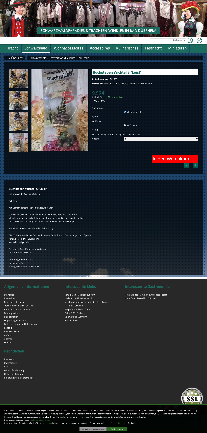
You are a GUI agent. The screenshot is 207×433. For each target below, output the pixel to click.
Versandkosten (115, 97)
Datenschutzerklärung (40, 419)
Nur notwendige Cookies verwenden (93, 429)
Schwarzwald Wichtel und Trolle (69, 58)
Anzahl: (95, 138)
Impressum (46, 423)
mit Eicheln (131, 125)
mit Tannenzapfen (134, 112)
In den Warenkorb (171, 158)
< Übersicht (16, 58)
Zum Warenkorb (199, 39)
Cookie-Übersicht (118, 423)
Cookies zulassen (117, 429)
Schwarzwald (37, 58)
